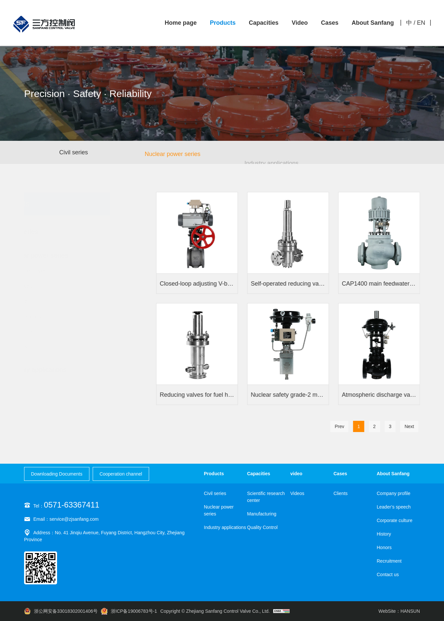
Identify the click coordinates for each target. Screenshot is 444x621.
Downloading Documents (56, 474)
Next (411, 426)
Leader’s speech (394, 507)
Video (300, 23)
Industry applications (225, 527)
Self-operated (51, 331)
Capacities (263, 23)
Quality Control (262, 527)
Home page (181, 23)
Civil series (73, 153)
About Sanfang (373, 23)
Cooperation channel (121, 474)
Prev (341, 426)
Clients (340, 493)
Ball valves (48, 301)
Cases (329, 23)
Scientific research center (266, 497)
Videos (297, 493)
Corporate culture (394, 520)
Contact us (388, 574)
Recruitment (389, 561)
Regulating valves (56, 271)
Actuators (47, 347)
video (296, 473)
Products (223, 23)
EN (421, 23)
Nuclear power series (172, 157)
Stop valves (49, 286)
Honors (384, 547)
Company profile (393, 493)
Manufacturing (261, 513)
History (384, 534)
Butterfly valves (53, 316)
